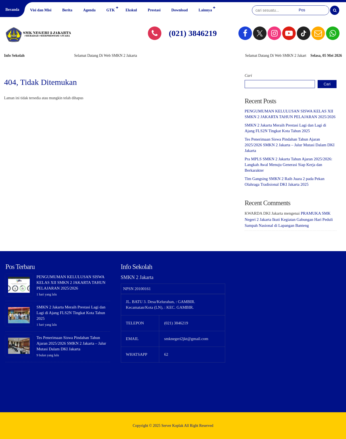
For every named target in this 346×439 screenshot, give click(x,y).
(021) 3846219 (193, 33)
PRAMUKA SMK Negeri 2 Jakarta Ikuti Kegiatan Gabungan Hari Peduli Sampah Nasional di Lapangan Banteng (289, 219)
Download (179, 10)
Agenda (89, 10)
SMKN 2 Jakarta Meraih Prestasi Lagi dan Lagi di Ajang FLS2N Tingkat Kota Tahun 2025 (70, 313)
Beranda (12, 10)
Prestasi (154, 10)
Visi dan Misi (40, 10)
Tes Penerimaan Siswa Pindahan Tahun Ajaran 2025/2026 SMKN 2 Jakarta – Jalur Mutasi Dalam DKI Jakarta (289, 145)
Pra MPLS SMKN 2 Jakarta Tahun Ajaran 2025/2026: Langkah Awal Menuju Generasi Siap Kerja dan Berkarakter (288, 164)
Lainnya (205, 10)
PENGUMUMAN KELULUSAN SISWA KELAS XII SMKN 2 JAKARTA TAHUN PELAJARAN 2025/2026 (70, 282)
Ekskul (131, 10)
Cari (248, 75)
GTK (110, 10)
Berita (67, 10)
